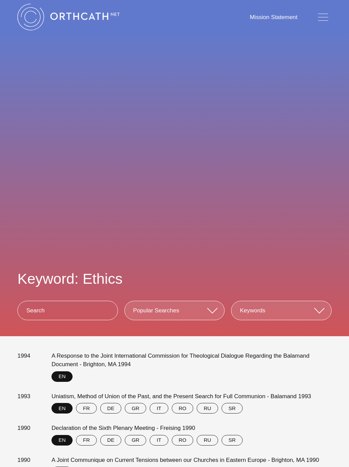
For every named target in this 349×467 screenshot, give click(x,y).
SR (232, 408)
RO (182, 408)
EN (62, 376)
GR (135, 408)
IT (159, 408)
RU (207, 408)
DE (111, 408)
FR (86, 408)
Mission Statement (274, 17)
